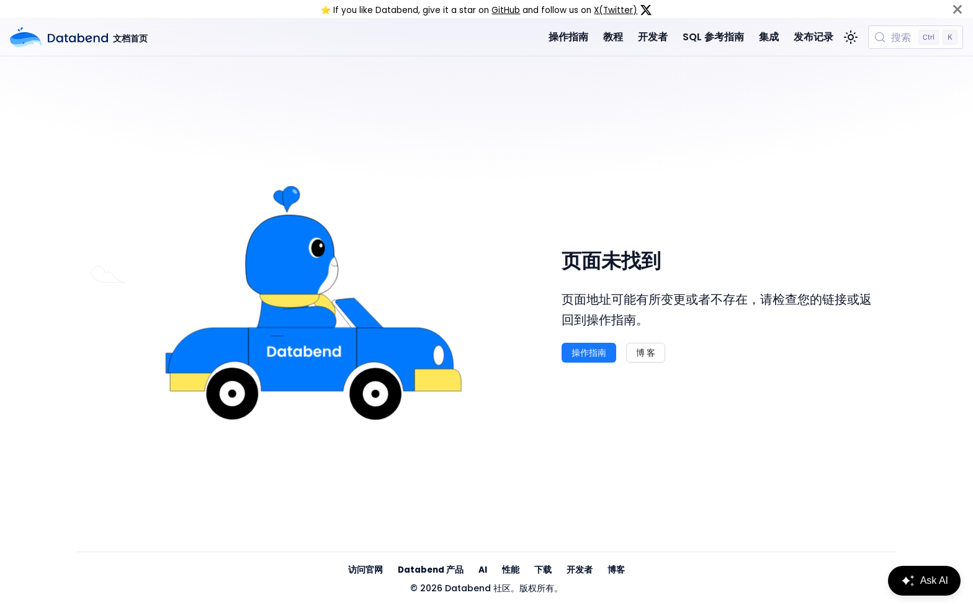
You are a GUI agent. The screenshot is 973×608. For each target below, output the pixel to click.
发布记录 (813, 37)
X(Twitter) (615, 10)
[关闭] (957, 9)
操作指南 (568, 37)
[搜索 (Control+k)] (915, 37)
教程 (613, 37)
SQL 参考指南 (713, 37)
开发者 (653, 37)
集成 (769, 37)
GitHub (505, 10)
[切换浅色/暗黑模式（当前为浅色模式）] (851, 37)
